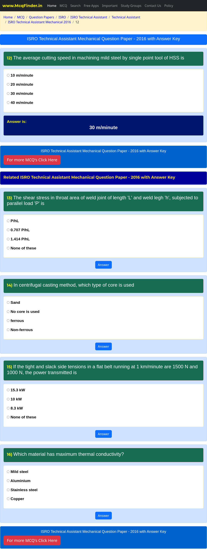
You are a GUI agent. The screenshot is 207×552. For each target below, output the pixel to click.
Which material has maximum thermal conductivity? (65, 454)
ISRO (62, 17)
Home (52, 5)
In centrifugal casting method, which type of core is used (70, 285)
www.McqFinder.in (22, 5)
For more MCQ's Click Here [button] (32, 160)
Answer (103, 265)
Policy (168, 5)
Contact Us (153, 5)
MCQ (63, 5)
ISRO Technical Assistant (88, 17)
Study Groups (131, 5)
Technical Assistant (126, 17)
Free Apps (91, 5)
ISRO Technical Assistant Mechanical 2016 (39, 22)
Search (75, 5)
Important (110, 5)
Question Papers (41, 17)
